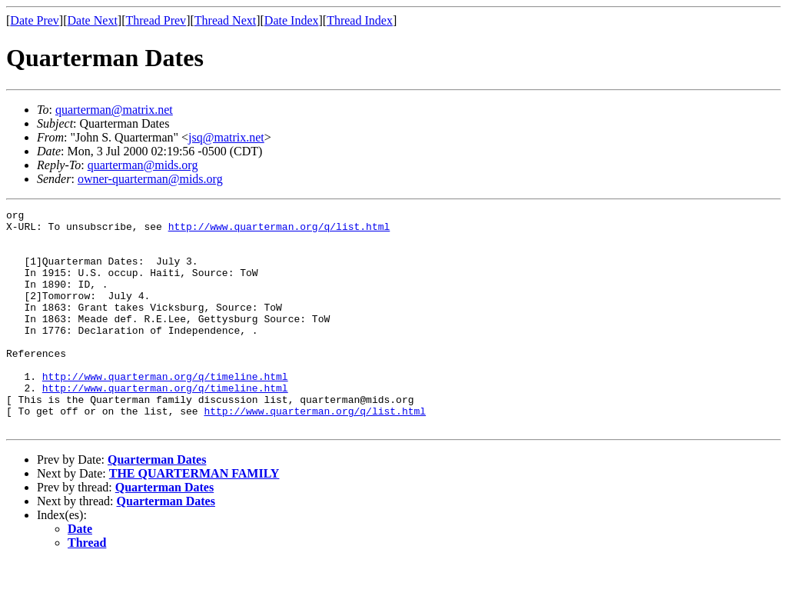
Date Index (291, 20)
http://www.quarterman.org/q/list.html (279, 231)
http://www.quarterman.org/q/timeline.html (165, 411)
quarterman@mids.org (143, 164)
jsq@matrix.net (226, 137)
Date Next (93, 20)
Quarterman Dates (157, 503)
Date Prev (34, 20)
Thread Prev (155, 20)
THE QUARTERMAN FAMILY (194, 517)
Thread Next (225, 20)
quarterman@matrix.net (114, 109)
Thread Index (360, 20)
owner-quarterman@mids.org (150, 178)
